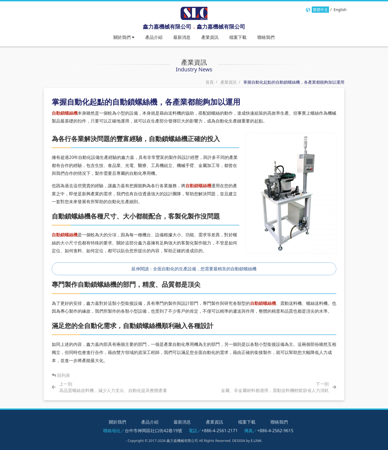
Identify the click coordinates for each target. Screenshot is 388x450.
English (340, 9)
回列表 (61, 375)
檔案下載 (238, 37)
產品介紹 (153, 37)
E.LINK (256, 440)
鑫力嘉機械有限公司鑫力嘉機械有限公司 (194, 26)
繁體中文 (320, 9)
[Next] (272, 387)
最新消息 (181, 37)
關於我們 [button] (123, 37)
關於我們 (117, 422)
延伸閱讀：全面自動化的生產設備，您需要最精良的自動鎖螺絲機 (194, 268)
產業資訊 (210, 37)
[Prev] (116, 387)
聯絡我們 (266, 37)
